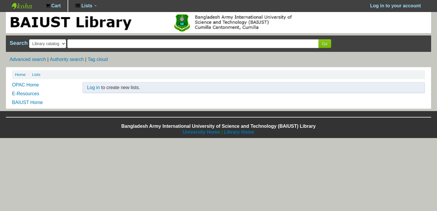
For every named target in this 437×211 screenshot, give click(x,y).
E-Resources (25, 93)
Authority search (67, 59)
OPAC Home (25, 84)
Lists (36, 74)
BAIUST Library (26, 6)
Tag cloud (98, 59)
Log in (93, 87)
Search (19, 43)
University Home (201, 132)
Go (324, 43)
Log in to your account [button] (395, 5)
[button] (53, 6)
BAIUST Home (27, 102)
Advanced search (28, 59)
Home (20, 74)
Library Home (239, 132)
